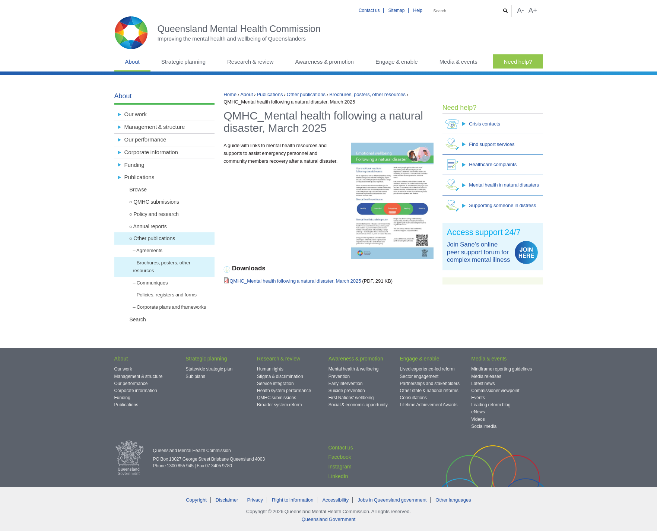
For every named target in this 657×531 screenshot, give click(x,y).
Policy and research (156, 214)
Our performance (145, 139)
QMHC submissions (156, 202)
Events (478, 397)
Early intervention (345, 383)
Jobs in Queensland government (392, 500)
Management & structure (154, 127)
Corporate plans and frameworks (171, 307)
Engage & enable (396, 61)
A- (520, 10)
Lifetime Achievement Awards (429, 404)
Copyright (196, 500)
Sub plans (195, 376)
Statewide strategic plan (208, 369)
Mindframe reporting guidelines (501, 369)
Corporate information (151, 152)
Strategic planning (183, 61)
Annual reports (149, 226)
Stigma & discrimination (280, 376)
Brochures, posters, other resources (367, 94)
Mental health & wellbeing (353, 369)
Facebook (339, 457)
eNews (478, 411)
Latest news (483, 383)
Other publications (306, 94)
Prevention (339, 376)
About (132, 61)
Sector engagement (419, 376)
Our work (135, 114)
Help (417, 10)
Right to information (292, 500)
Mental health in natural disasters (492, 185)
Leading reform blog (490, 404)
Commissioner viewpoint (495, 390)
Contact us (369, 10)
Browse (138, 190)
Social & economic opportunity (358, 404)
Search (138, 319)
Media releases (486, 376)
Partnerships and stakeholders (430, 383)
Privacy (255, 500)
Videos (478, 419)
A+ (533, 10)
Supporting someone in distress (490, 206)
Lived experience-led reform (427, 369)
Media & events (458, 61)
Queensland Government (329, 519)
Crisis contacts (472, 124)
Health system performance (284, 390)
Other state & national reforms (429, 390)
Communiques (152, 283)
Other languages (453, 500)
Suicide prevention (346, 390)
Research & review (250, 61)
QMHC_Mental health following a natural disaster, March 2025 (295, 281)
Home (230, 94)
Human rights (270, 369)
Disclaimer (227, 500)
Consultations (413, 397)
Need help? (518, 61)
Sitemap (396, 10)
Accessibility (335, 500)
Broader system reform (279, 404)
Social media (483, 426)
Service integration (275, 383)
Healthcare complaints (481, 165)
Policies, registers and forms (167, 295)
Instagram (339, 467)
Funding (134, 165)
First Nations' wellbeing (351, 397)
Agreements (149, 250)
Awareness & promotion (324, 61)
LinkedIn (338, 476)
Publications (270, 94)
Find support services (479, 144)
